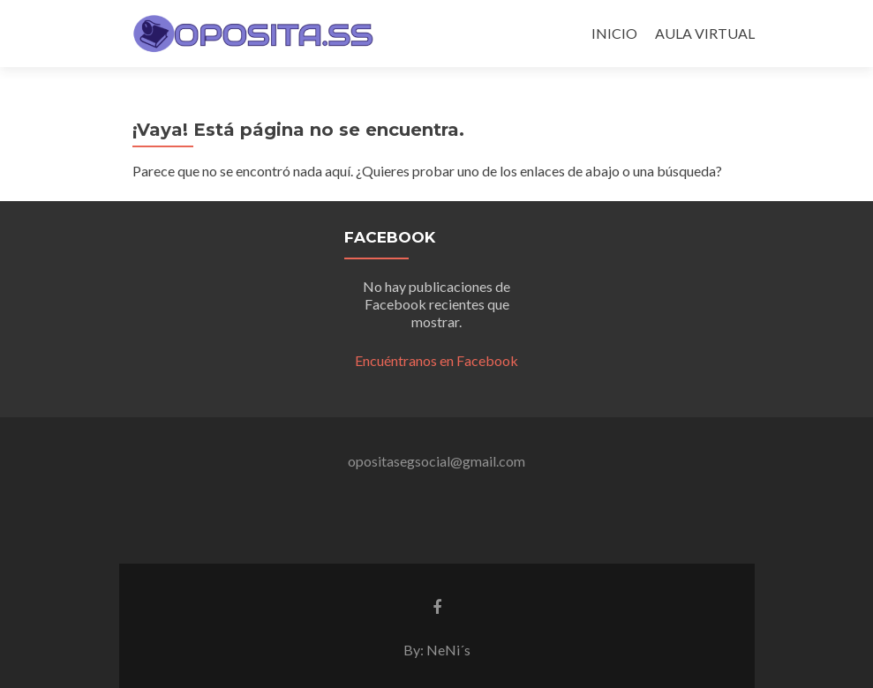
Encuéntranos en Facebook (436, 360)
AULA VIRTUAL (705, 33)
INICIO (614, 33)
